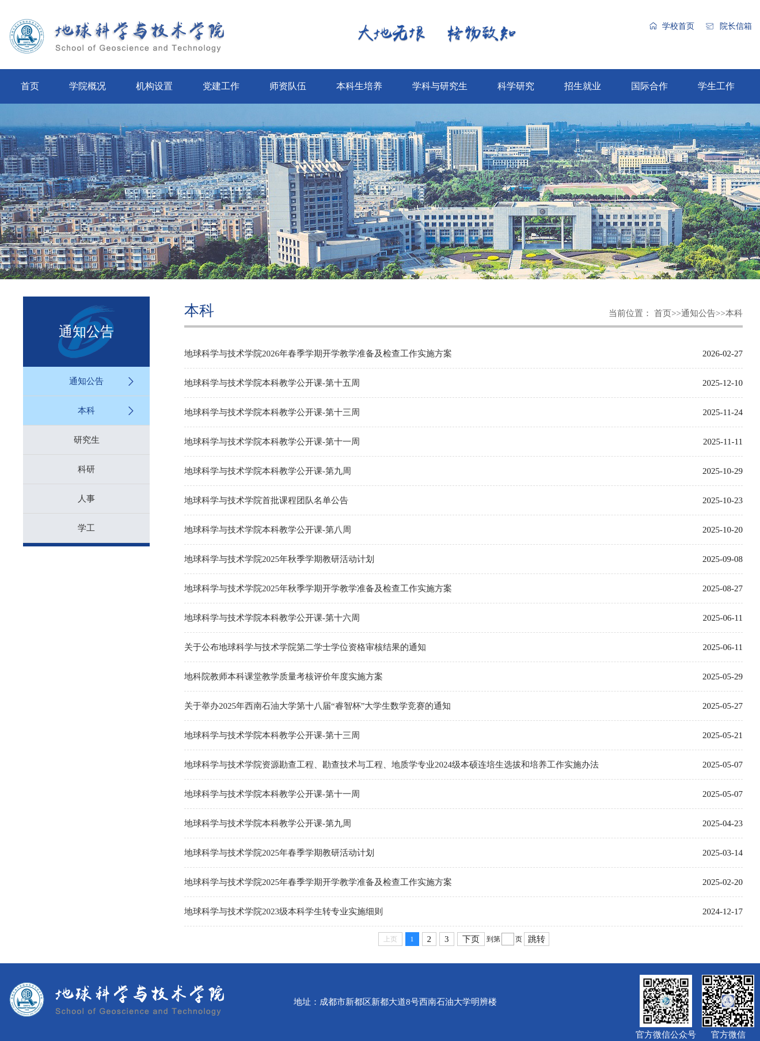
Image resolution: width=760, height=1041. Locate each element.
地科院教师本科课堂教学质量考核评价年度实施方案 (283, 676)
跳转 (536, 939)
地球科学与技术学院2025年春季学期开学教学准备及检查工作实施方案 (318, 882)
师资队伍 (287, 86)
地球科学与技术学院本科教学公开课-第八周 (267, 529)
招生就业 (582, 86)
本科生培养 (359, 86)
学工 (86, 528)
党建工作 (221, 86)
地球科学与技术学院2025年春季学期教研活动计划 (279, 852)
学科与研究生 (440, 86)
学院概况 (87, 86)
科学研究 (515, 86)
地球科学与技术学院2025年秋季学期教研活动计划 (279, 559)
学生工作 (716, 86)
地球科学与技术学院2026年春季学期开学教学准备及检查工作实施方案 (318, 353)
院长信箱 (736, 26)
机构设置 (154, 86)
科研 (86, 469)
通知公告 (86, 381)
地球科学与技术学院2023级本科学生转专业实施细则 (283, 911)
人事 (86, 498)
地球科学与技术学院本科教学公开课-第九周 (267, 471)
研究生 (87, 439)
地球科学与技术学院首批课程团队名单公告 (266, 500)
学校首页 (678, 26)
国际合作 (649, 86)
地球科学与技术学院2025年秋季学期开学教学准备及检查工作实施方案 (318, 588)
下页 (471, 939)
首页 (30, 86)
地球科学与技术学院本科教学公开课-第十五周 (272, 382)
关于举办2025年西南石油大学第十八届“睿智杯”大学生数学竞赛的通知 (317, 706)
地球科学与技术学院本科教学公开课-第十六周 (272, 617)
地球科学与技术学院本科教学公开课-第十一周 (272, 441)
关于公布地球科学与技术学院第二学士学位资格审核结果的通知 (305, 647)
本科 (86, 410)
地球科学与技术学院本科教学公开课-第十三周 (272, 412)
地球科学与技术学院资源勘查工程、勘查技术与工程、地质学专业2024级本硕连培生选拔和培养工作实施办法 (391, 764)
